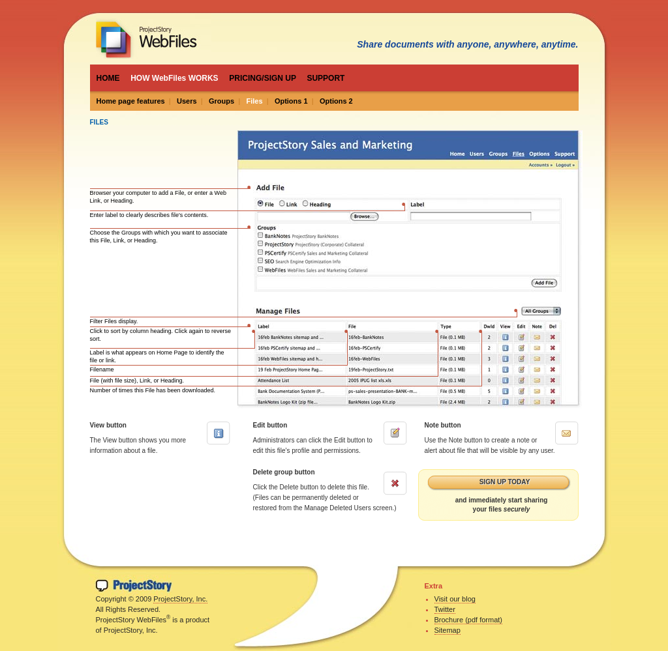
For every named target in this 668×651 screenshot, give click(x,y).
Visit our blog (455, 599)
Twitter (444, 609)
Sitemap (447, 630)
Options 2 (336, 101)
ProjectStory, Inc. (180, 599)
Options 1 (291, 101)
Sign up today (504, 481)
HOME (108, 78)
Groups (221, 101)
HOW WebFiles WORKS (174, 78)
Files (254, 101)
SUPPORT (325, 78)
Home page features (131, 101)
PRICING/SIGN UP (262, 78)
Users (187, 101)
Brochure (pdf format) (468, 620)
